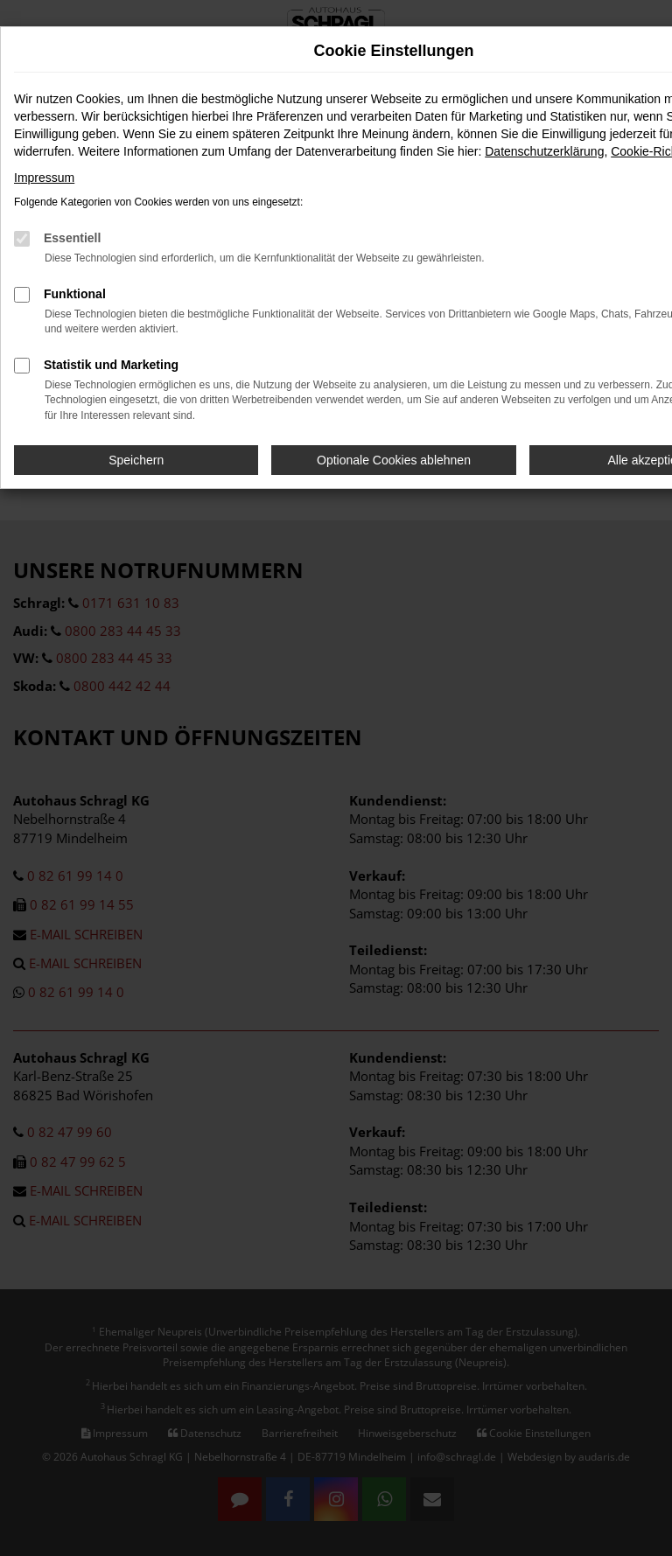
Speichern (136, 460)
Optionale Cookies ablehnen (394, 460)
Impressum (44, 178)
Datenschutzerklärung (544, 151)
